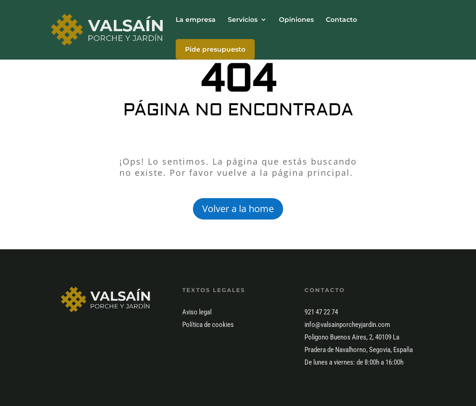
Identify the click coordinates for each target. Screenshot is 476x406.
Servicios (243, 20)
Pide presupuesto (215, 49)
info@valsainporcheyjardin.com (347, 324)
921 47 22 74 (321, 312)
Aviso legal (197, 312)
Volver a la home (238, 208)
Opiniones (296, 20)
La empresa (196, 20)
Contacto (341, 20)
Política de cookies (208, 324)
